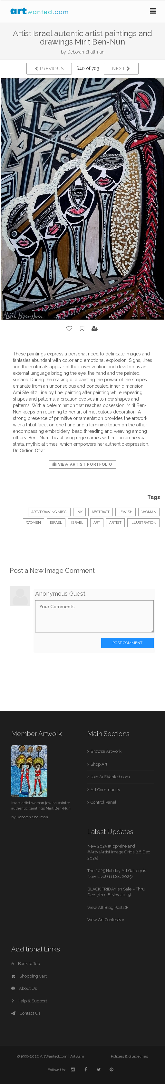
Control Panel (103, 802)
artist (115, 523)
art (96, 523)
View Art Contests (105, 919)
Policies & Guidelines (129, 1056)
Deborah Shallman (85, 52)
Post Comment (127, 643)
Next (121, 68)
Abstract (101, 512)
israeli (77, 523)
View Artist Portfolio (82, 464)
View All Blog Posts (107, 907)
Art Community (105, 789)
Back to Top (25, 963)
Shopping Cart (29, 976)
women (33, 523)
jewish (125, 512)
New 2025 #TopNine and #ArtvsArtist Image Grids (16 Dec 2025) (118, 852)
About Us (24, 988)
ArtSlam (77, 1056)
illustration (143, 523)
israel (56, 523)
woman (148, 512)
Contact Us (25, 1013)
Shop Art (99, 764)
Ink (79, 512)
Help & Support (29, 1001)
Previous (49, 68)
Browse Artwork (106, 751)
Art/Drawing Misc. (49, 512)
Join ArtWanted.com (110, 776)
